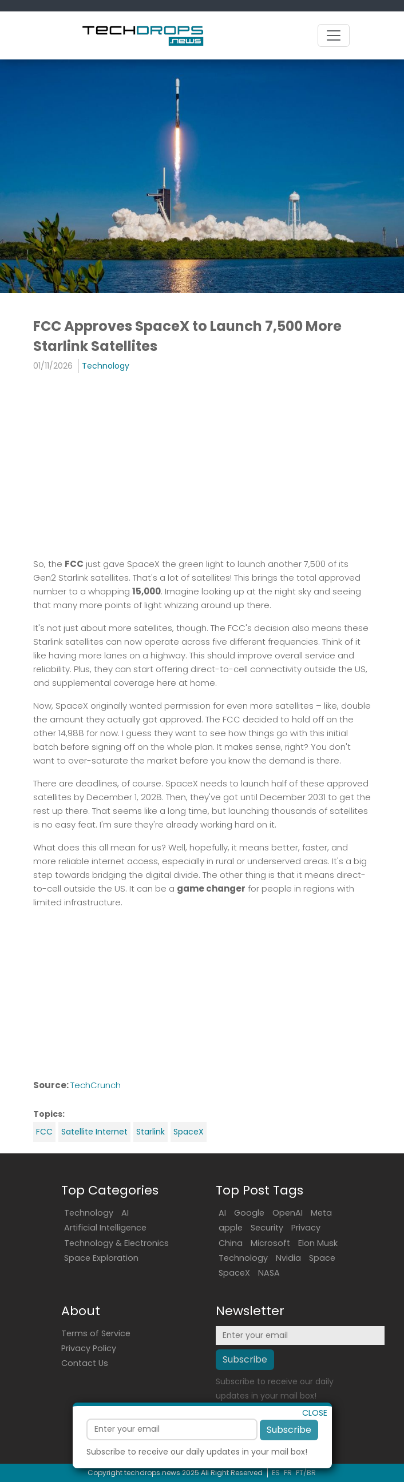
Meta (321, 1213)
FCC (44, 1131)
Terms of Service (95, 1333)
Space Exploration (101, 1258)
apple (231, 1227)
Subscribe (289, 1450)
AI (125, 1213)
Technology (105, 366)
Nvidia (288, 1258)
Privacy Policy (88, 1348)
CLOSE (314, 1434)
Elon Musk (318, 1243)
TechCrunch (95, 1085)
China (231, 1243)
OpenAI (287, 1213)
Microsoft (270, 1243)
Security (267, 1227)
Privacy (305, 1227)
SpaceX (188, 1131)
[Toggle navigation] (334, 35)
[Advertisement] (202, 465)
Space (322, 1258)
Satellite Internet (94, 1131)
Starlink (150, 1131)
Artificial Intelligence (105, 1227)
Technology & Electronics (116, 1243)
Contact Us (84, 1363)
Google (249, 1213)
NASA (269, 1273)
